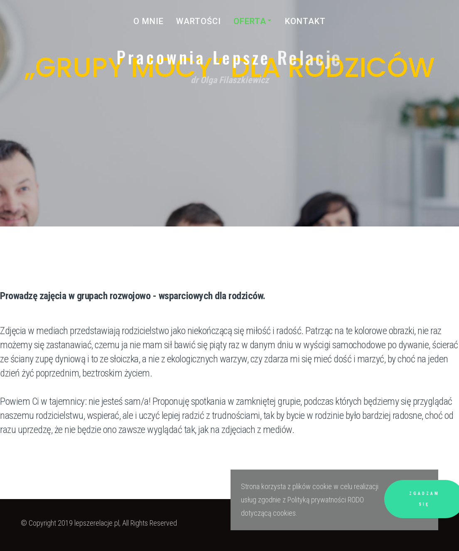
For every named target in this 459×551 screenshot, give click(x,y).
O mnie (148, 21)
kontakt (305, 21)
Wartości (198, 21)
